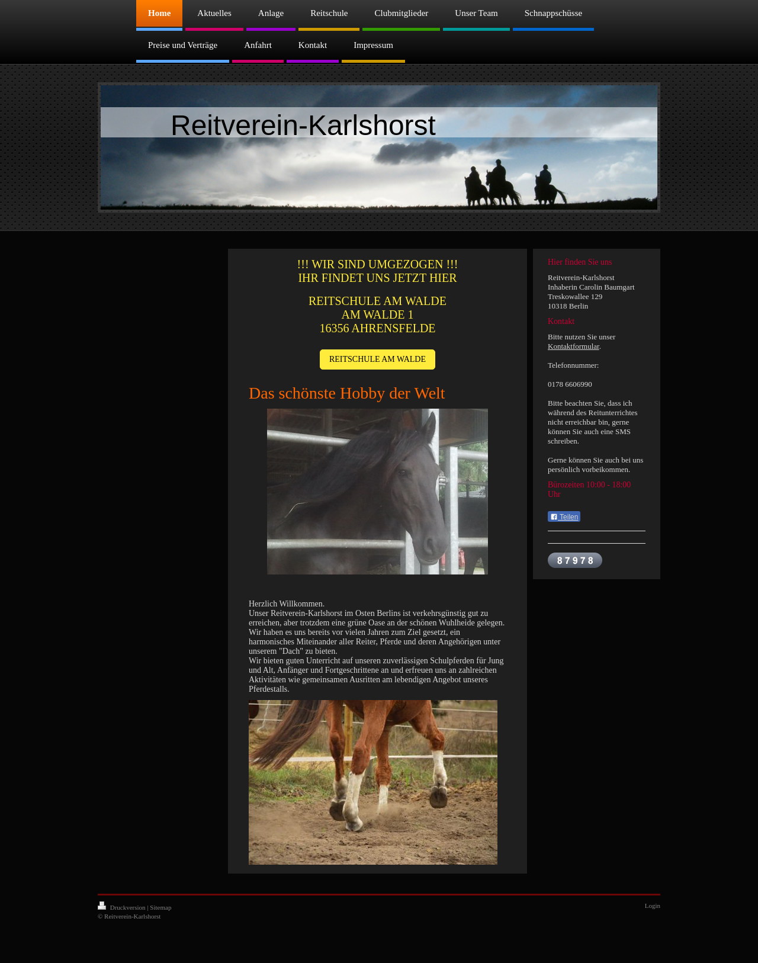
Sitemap (160, 907)
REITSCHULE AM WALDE (377, 359)
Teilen (564, 517)
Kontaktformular (573, 346)
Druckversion (122, 907)
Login (652, 905)
